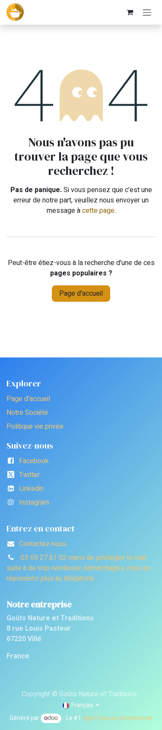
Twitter (29, 475)
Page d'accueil (81, 293)
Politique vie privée (35, 426)
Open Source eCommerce (117, 718)
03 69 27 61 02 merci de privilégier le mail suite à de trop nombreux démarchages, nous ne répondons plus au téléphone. (78, 568)
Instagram (34, 502)
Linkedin (31, 489)
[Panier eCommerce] (129, 12)
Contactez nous (42, 544)
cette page (98, 210)
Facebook (34, 461)
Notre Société (27, 413)
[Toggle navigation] (147, 12)
